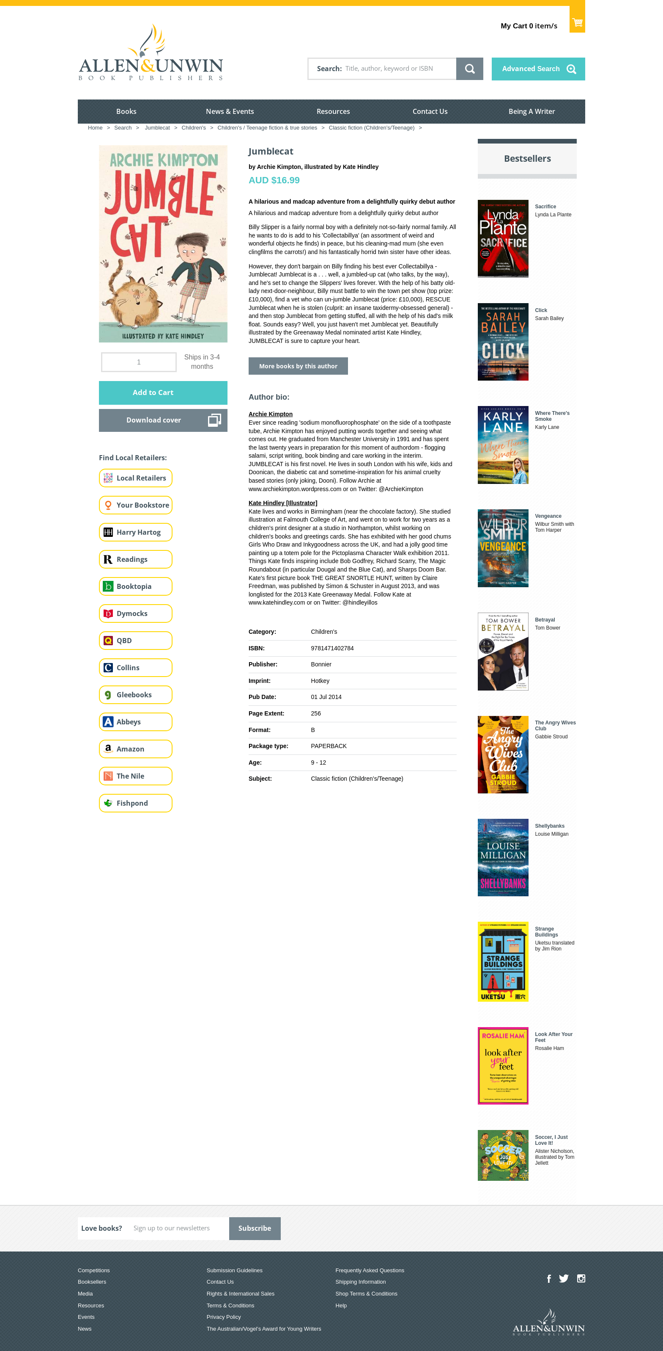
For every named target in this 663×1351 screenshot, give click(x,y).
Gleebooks (134, 694)
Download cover (153, 420)
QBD (124, 640)
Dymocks (132, 613)
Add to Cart (153, 392)
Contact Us (430, 111)
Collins (128, 667)
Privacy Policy (224, 1317)
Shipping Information (361, 1282)
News (85, 1329)
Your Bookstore (143, 505)
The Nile (130, 776)
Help (341, 1305)
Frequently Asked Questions (370, 1270)
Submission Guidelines (235, 1270)
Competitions (94, 1270)
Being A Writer (532, 111)
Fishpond (132, 803)
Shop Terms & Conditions (366, 1293)
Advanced (531, 68)
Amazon (131, 749)
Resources (333, 111)
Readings (132, 559)
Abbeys (129, 722)
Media (85, 1293)
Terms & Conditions (231, 1305)
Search (328, 68)
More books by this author (298, 366)
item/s (529, 25)
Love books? (101, 1228)
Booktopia (134, 586)
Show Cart (577, 19)
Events (86, 1317)
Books (126, 111)
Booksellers (92, 1282)
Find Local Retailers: (133, 457)
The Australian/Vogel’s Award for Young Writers (264, 1329)
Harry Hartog (139, 532)
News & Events (230, 111)
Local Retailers (141, 478)
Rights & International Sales (240, 1293)
